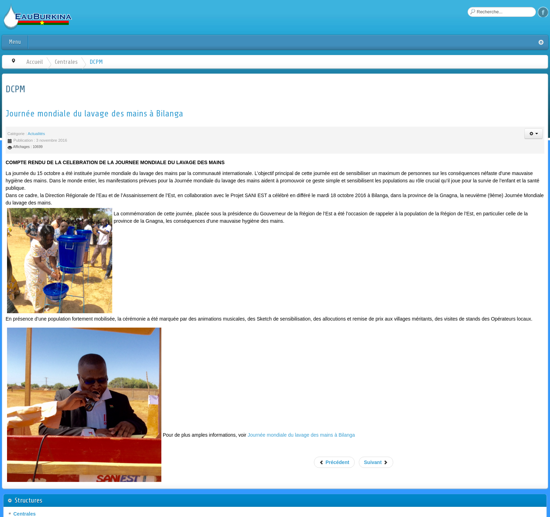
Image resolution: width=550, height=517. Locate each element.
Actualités (36, 134)
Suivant (376, 462)
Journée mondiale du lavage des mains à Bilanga (94, 114)
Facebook (543, 12)
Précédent (334, 462)
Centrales (66, 61)
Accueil (34, 61)
